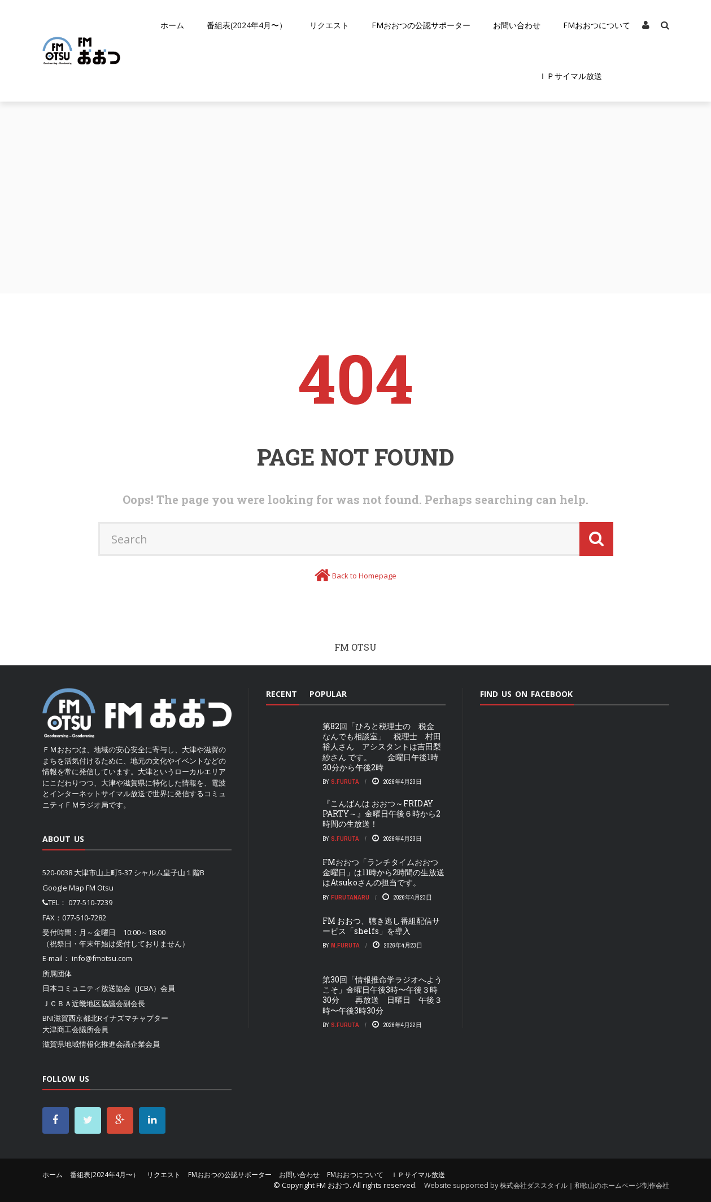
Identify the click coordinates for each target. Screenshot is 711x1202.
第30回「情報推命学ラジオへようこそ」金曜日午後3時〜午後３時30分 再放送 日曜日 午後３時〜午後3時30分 (382, 995)
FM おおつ (333, 1185)
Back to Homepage (364, 576)
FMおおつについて (596, 25)
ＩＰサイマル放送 (570, 76)
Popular (328, 693)
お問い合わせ (516, 25)
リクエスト (329, 25)
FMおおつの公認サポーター (421, 25)
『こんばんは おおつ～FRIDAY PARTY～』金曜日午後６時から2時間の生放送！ (381, 813)
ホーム (172, 25)
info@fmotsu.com (102, 958)
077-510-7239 (90, 902)
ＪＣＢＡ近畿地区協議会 (82, 1003)
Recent (281, 693)
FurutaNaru (350, 897)
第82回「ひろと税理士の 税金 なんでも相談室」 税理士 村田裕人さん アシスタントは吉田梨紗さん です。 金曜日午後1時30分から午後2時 (382, 747)
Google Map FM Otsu (78, 888)
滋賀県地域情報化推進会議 (86, 1044)
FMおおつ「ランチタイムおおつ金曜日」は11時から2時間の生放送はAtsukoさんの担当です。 (383, 872)
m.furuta (345, 945)
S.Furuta (345, 782)
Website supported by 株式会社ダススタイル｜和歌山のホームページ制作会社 (546, 1185)
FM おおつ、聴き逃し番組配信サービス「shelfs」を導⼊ (381, 925)
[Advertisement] (355, 186)
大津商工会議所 (68, 1029)
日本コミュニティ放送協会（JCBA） (101, 988)
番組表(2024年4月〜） (247, 25)
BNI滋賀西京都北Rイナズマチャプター (105, 1018)
